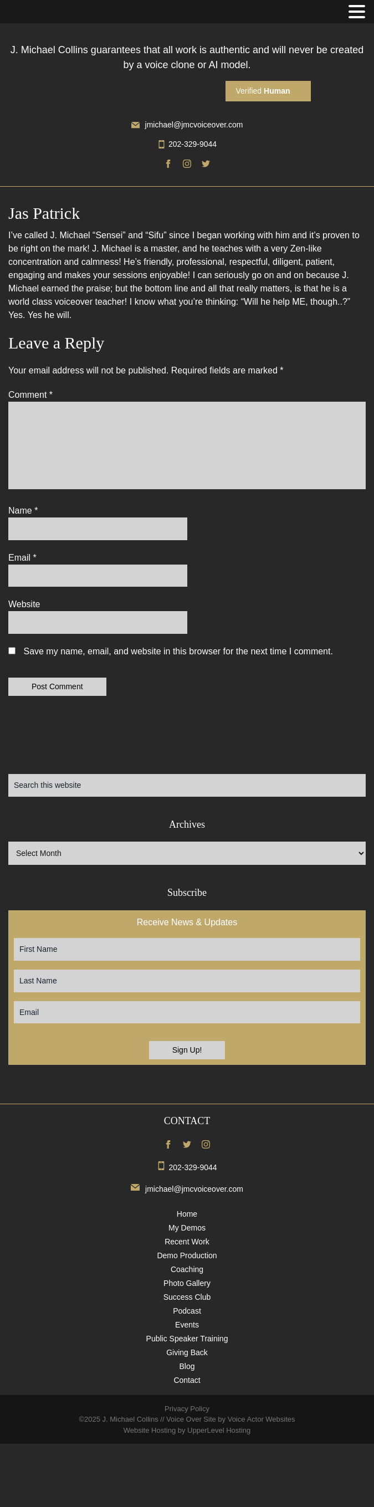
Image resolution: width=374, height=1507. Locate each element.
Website (24, 604)
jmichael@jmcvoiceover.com (187, 124)
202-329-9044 (187, 144)
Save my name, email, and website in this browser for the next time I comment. (177, 651)
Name (23, 510)
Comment (30, 394)
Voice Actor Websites (261, 1419)
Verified (262, 90)
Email (22, 557)
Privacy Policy (187, 1409)
